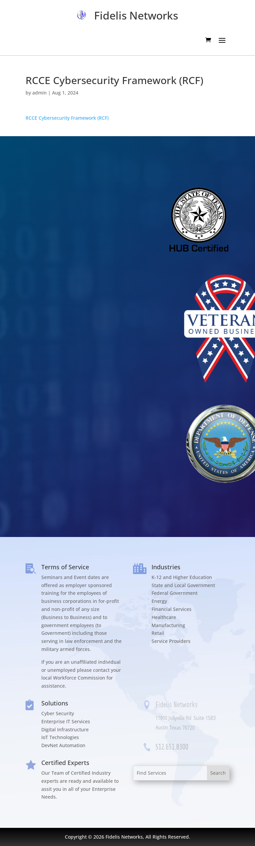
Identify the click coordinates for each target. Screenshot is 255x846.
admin (39, 92)
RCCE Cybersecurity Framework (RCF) (67, 118)
